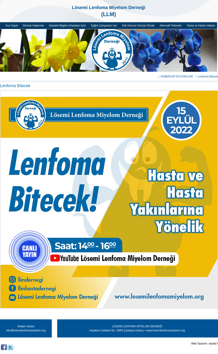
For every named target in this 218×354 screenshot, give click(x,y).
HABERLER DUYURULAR (177, 76)
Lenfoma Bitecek (208, 76)
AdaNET (213, 343)
